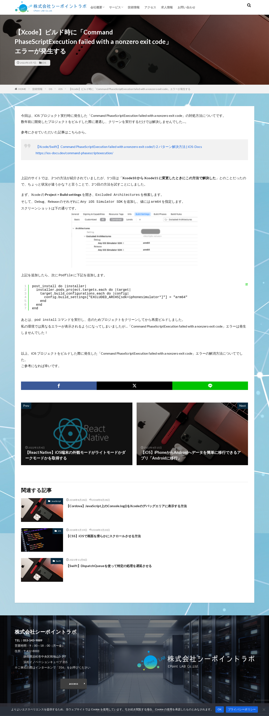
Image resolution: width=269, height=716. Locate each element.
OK (220, 709)
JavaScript (56, 499)
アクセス (150, 7)
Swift (58, 559)
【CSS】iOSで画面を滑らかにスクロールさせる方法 (110, 534)
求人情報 (167, 7)
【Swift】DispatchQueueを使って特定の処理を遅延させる (116, 564)
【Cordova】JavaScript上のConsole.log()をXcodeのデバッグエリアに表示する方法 (138, 504)
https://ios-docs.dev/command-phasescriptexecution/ (74, 153)
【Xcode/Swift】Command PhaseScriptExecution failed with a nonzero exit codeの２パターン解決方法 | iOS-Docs (119, 147)
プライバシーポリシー (242, 709)
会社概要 (96, 7)
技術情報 (134, 7)
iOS (44, 62)
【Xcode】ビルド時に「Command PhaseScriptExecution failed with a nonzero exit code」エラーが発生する (129, 89)
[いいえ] (264, 709)
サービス (115, 7)
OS (50, 89)
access (73, 683)
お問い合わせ (186, 7)
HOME (22, 89)
